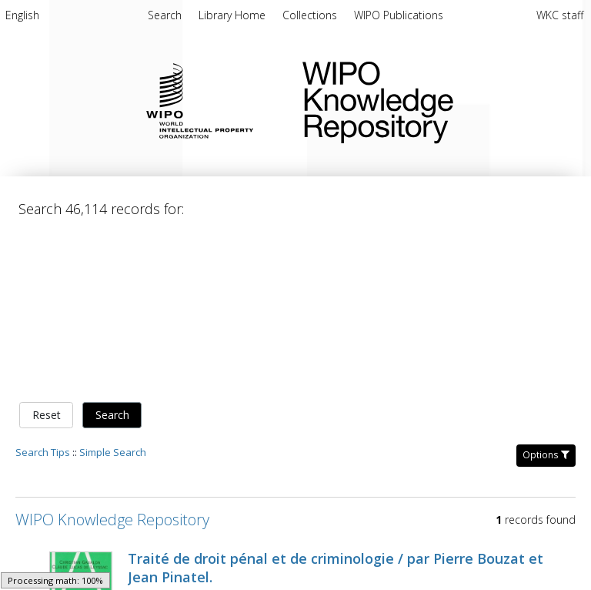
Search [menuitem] (165, 15)
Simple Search (112, 452)
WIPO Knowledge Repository (434, 99)
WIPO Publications (398, 15)
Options (546, 454)
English (22, 15)
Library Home (234, 15)
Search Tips (42, 452)
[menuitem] (22, 18)
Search (112, 414)
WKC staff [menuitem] (559, 15)
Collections (311, 15)
